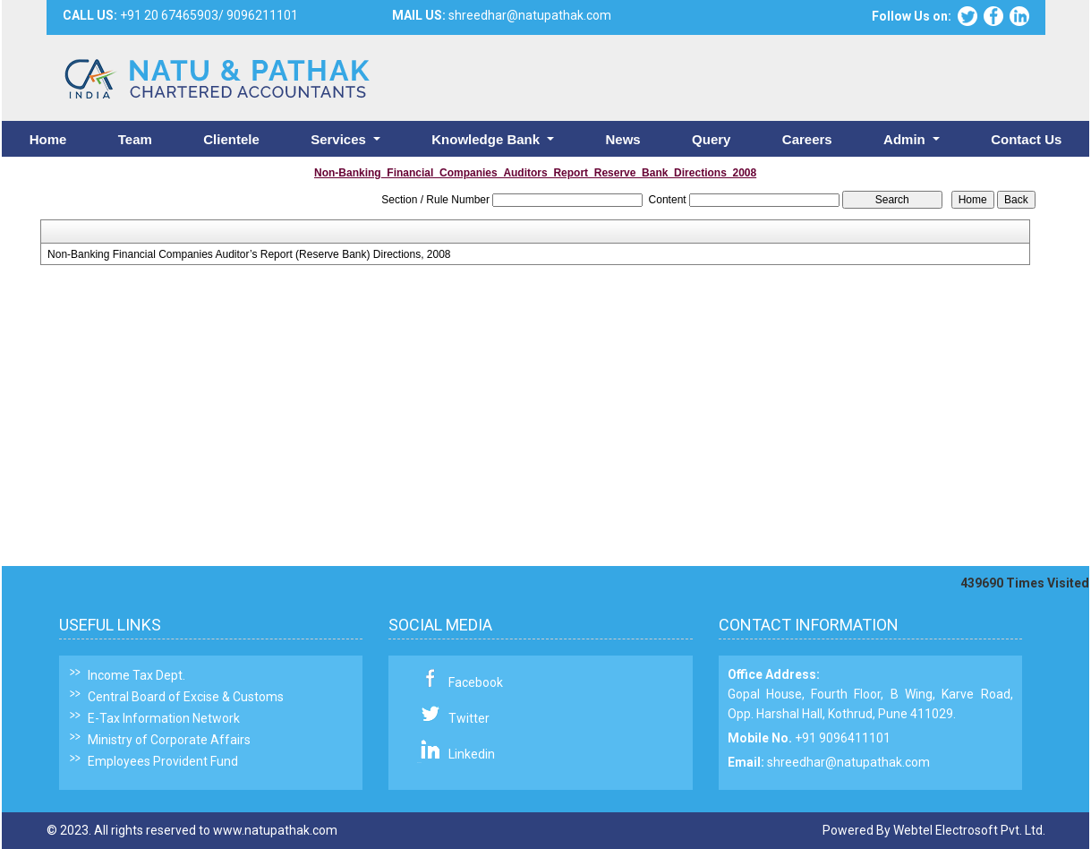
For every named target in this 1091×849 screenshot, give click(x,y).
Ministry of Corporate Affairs (169, 740)
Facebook (475, 682)
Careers (807, 139)
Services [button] (340, 139)
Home (48, 139)
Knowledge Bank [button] (487, 139)
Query (711, 139)
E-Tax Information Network (164, 718)
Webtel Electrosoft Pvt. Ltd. (969, 830)
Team (135, 139)
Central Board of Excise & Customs (186, 697)
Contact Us (1026, 139)
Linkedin (471, 754)
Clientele (231, 139)
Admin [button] (906, 139)
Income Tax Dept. (136, 675)
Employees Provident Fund (163, 761)
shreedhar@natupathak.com (848, 762)
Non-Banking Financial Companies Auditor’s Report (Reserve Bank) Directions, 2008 (248, 254)
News (622, 139)
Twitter (469, 718)
